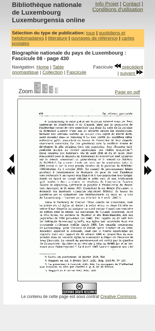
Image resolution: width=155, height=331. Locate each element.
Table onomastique (38, 69)
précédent (128, 67)
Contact (131, 4)
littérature (57, 38)
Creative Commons (118, 296)
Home (43, 67)
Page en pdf (127, 92)
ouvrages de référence (94, 38)
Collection (52, 72)
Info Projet (107, 4)
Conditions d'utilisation (117, 9)
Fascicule (76, 72)
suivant (131, 73)
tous (90, 32)
